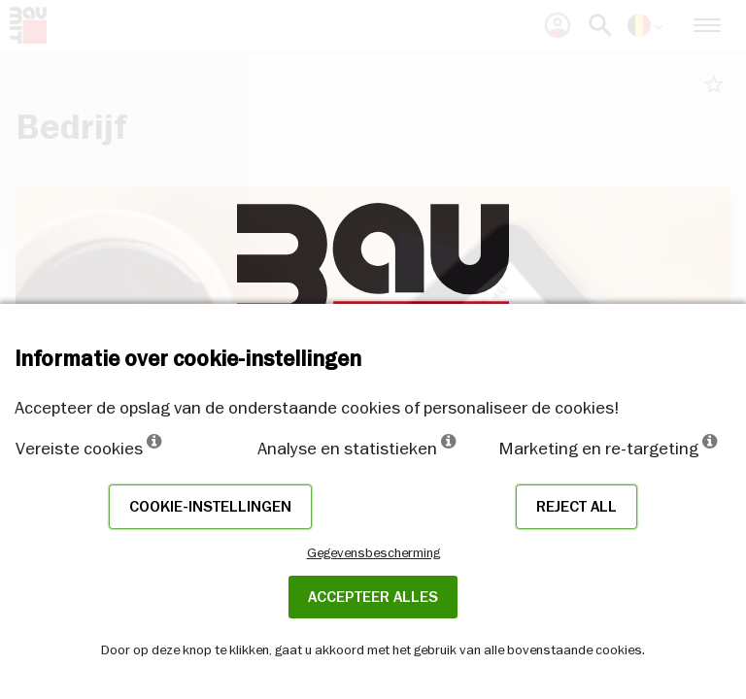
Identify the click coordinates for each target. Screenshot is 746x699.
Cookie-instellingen (210, 506)
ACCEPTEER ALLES (373, 597)
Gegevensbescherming (373, 552)
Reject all (576, 506)
